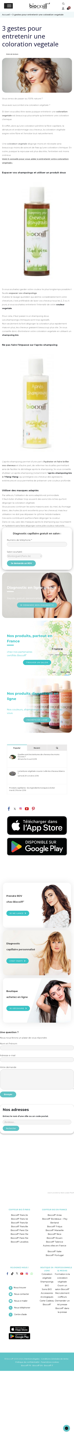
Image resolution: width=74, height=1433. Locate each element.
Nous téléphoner (22, 1307)
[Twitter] (17, 1273)
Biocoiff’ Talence (54, 1241)
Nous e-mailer (20, 1301)
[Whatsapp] (31, 1273)
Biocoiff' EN (38, 1365)
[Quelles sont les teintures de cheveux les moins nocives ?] (12, 756)
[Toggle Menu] (9, 5)
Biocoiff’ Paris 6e (19, 1222)
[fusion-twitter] (14, 808)
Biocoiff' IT (48, 1365)
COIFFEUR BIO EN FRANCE (54, 1209)
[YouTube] (21, 1273)
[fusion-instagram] (20, 808)
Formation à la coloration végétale (62, 1278)
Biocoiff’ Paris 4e (19, 1219)
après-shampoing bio (60, 473)
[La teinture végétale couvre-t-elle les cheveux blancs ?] (12, 773)
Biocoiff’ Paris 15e (19, 1238)
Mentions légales (31, 1359)
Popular (17, 748)
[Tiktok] (12, 1273)
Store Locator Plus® (67, 1193)
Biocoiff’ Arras (55, 1215)
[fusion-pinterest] (33, 809)
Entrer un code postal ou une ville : (37, 1112)
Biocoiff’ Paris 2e (19, 1215)
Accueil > (7, 14)
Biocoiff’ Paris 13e (19, 1234)
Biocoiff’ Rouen (54, 1238)
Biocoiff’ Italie (54, 1251)
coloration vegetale (17, 143)
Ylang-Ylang (11, 476)
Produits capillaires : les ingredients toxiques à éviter (32, 788)
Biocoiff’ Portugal (55, 1255)
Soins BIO (47, 1289)
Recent (37, 748)
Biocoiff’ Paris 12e (19, 1230)
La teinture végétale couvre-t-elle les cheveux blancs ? (41, 772)
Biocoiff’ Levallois (19, 1241)
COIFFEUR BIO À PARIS (19, 1209)
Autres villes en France (54, 1245)
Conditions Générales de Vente (54, 1359)
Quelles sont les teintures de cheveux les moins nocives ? (38, 755)
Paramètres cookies (50, 1362)
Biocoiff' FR (26, 1365)
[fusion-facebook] (9, 808)
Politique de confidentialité (27, 1362)
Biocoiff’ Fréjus (54, 1226)
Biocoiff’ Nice (54, 1234)
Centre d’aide (20, 1314)
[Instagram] (26, 1273)
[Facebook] (7, 1273)
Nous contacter (21, 1294)
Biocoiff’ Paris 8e (19, 1226)
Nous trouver (20, 1287)
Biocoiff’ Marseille (55, 1230)
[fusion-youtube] (27, 809)
